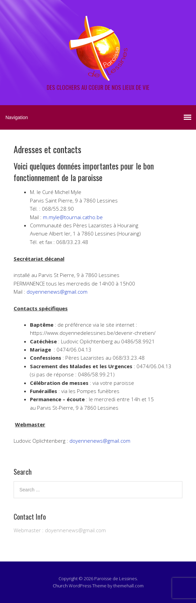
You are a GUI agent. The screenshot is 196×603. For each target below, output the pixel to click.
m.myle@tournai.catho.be (73, 217)
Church (60, 586)
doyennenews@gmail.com (57, 291)
